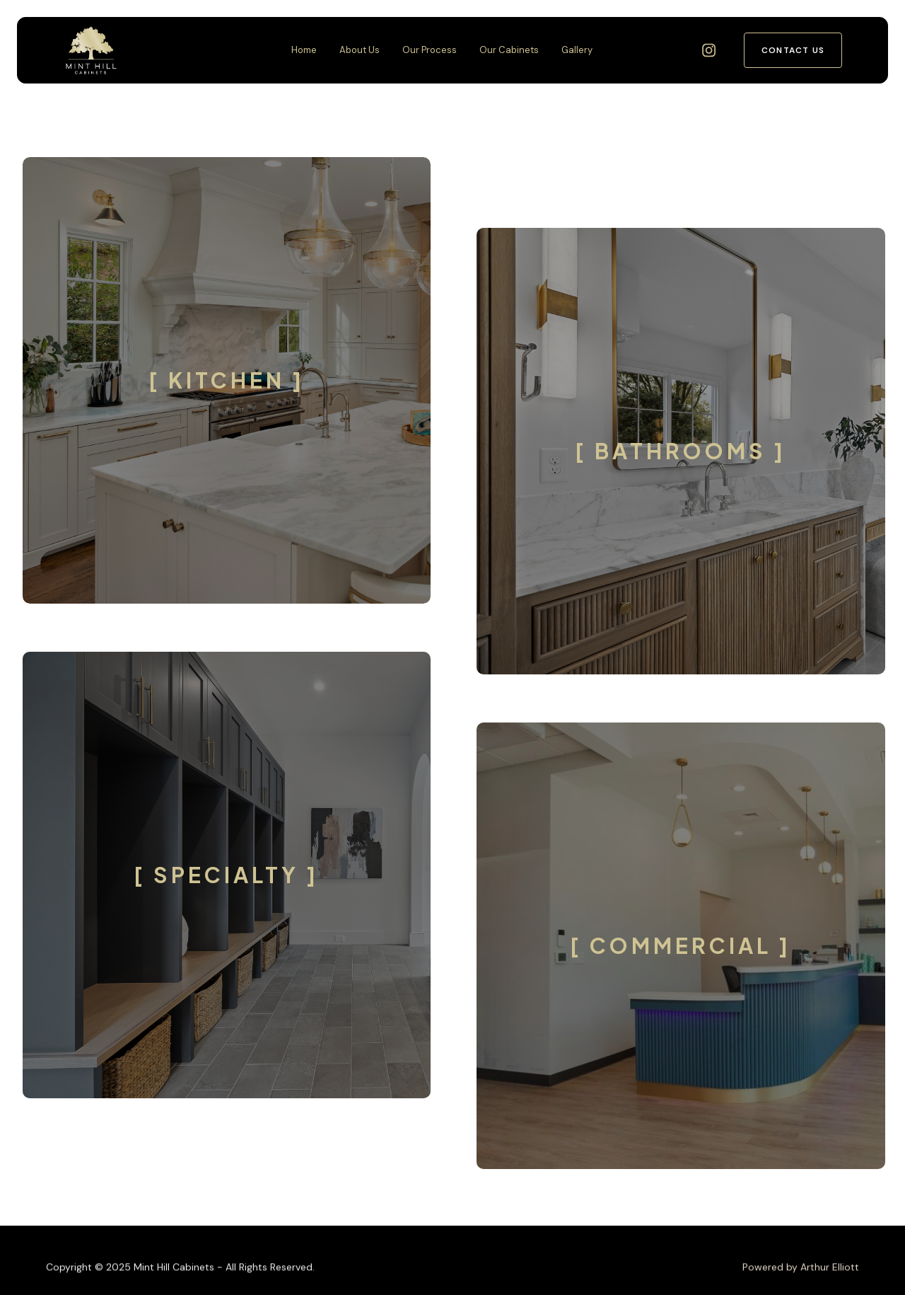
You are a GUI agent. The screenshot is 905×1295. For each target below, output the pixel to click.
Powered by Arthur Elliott (800, 1279)
